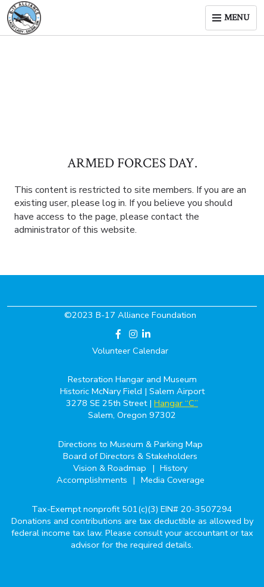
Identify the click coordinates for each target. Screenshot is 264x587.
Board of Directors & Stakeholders (130, 456)
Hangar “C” (176, 403)
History (173, 468)
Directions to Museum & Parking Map (130, 444)
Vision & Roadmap (111, 468)
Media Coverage (173, 480)
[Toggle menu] (231, 17)
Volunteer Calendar (130, 351)
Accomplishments (93, 480)
